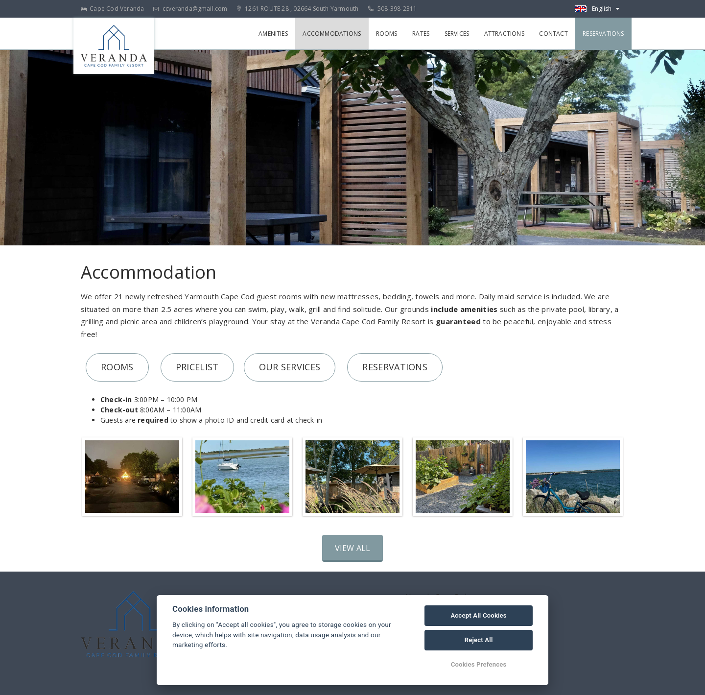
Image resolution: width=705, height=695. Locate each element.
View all (353, 548)
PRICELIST (197, 367)
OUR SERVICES (290, 367)
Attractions (505, 33)
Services (458, 33)
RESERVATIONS (394, 367)
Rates (422, 33)
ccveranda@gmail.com (190, 8)
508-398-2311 (392, 8)
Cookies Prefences (479, 664)
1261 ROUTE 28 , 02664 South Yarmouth (297, 8)
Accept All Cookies (478, 615)
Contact (554, 33)
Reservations (603, 33)
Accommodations (334, 33)
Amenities (275, 33)
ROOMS (117, 367)
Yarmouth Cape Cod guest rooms (243, 296)
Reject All (479, 640)
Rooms (388, 33)
